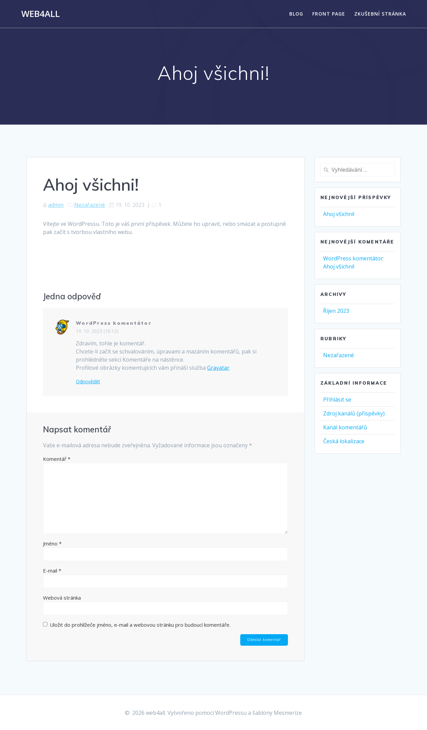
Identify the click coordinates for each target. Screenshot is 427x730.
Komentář (56, 458)
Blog (296, 13)
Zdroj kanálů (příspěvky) (354, 413)
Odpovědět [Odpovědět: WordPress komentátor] (88, 381)
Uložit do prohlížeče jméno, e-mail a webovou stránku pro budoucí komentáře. (140, 624)
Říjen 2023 (336, 311)
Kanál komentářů (345, 427)
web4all (40, 13)
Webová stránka (62, 597)
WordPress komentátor (114, 323)
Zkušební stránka (380, 13)
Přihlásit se (337, 399)
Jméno (52, 543)
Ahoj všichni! (338, 214)
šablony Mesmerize (277, 712)
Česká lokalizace (343, 441)
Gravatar (218, 367)
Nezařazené (89, 205)
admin (56, 205)
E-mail (52, 570)
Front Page (328, 13)
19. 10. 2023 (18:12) (97, 331)
